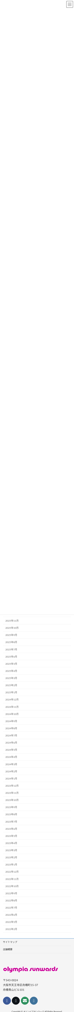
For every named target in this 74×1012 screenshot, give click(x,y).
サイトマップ (10, 942)
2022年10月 (12, 886)
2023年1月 (11, 864)
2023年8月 (11, 814)
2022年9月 (11, 893)
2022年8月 (11, 900)
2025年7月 (11, 649)
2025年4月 (11, 670)
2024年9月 (11, 721)
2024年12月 (12, 699)
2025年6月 (11, 656)
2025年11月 (12, 620)
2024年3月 (11, 764)
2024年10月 (12, 714)
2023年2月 (11, 857)
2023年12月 (12, 785)
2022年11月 (12, 879)
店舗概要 (7, 949)
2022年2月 (11, 929)
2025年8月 (11, 642)
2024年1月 (11, 778)
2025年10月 (12, 627)
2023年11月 (12, 792)
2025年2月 (11, 685)
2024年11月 (12, 706)
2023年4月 (11, 843)
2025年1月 (11, 692)
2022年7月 (11, 907)
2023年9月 (11, 807)
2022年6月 (11, 914)
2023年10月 (12, 800)
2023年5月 (11, 835)
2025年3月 (11, 678)
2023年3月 (11, 850)
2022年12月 (12, 871)
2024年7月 (11, 735)
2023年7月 (11, 821)
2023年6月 (11, 828)
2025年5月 (11, 663)
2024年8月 (11, 728)
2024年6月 (11, 742)
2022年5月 (11, 921)
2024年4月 (11, 757)
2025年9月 (11, 634)
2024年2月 (11, 771)
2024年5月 (11, 749)
